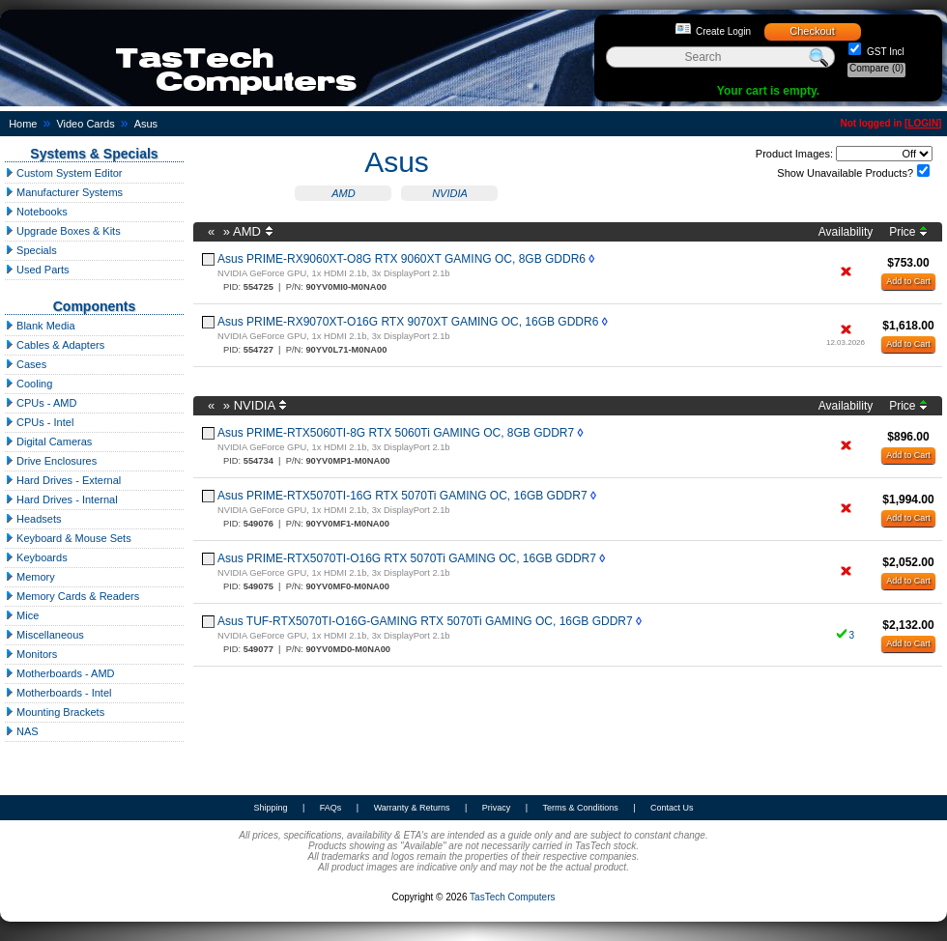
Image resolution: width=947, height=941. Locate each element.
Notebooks (36, 211)
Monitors (31, 654)
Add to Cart (908, 281)
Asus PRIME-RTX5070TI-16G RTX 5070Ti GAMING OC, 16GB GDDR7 (402, 495)
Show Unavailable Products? (845, 173)
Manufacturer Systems (64, 192)
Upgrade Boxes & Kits (63, 231)
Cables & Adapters (54, 345)
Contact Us (672, 808)
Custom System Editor (63, 173)
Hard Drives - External (63, 480)
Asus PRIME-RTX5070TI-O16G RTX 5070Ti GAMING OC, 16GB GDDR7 (406, 558)
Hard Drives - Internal (61, 499)
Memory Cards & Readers (72, 596)
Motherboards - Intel (58, 693)
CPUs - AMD (40, 403)
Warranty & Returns (412, 808)
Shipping (270, 808)
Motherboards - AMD (60, 673)
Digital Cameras (48, 441)
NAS (22, 731)
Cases (25, 364)
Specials (31, 250)
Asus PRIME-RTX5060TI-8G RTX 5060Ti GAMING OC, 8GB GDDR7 (395, 433)
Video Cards (85, 123)
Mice (22, 615)
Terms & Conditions (580, 808)
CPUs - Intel (39, 422)
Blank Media (40, 325)
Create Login (723, 31)
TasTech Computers (512, 897)
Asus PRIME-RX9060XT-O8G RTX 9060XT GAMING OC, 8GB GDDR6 (401, 259)
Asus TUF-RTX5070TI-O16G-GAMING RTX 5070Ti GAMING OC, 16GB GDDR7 (425, 621)
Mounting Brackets (54, 712)
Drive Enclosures (51, 461)
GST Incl (884, 51)
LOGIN (922, 123)
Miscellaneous (44, 635)
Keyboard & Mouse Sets (68, 538)
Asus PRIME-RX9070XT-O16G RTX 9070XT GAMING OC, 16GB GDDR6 (407, 321)
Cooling (28, 383)
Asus (146, 123)
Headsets (33, 519)
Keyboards (36, 557)
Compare (876, 68)
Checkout (811, 31)
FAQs (331, 808)
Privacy (496, 808)
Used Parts (37, 269)
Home (23, 123)
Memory (30, 577)
